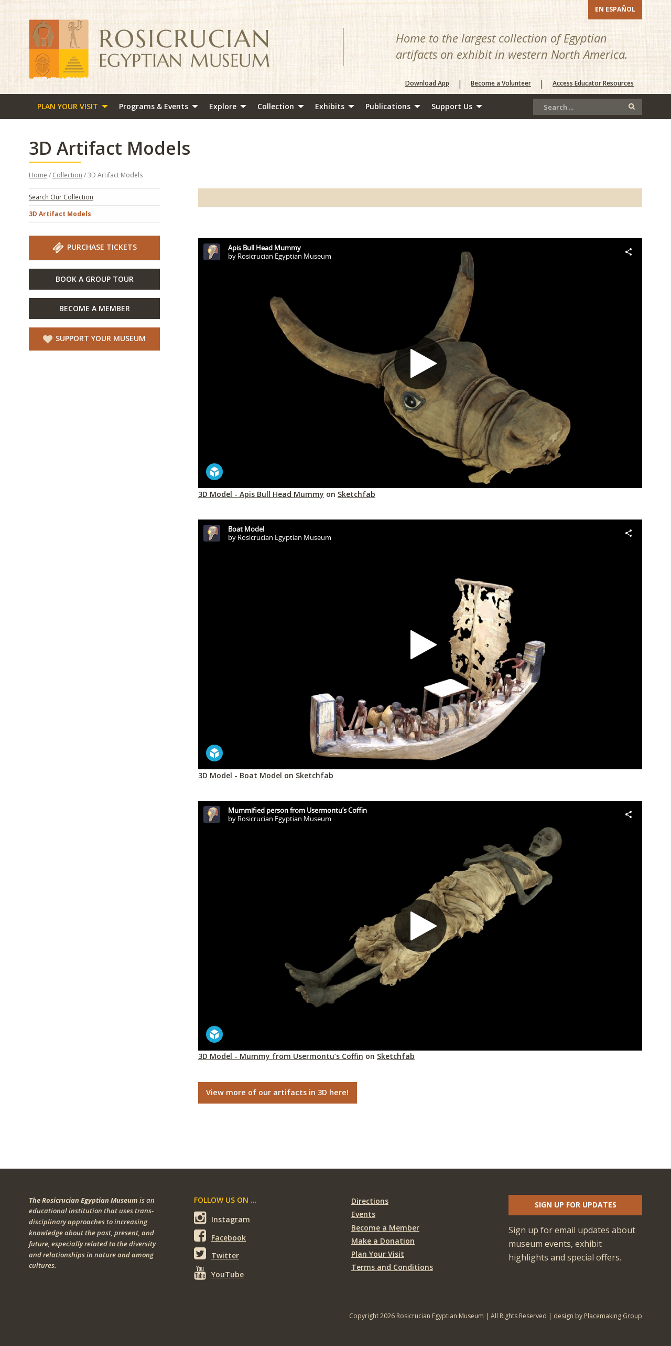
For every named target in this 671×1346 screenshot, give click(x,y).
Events (363, 1214)
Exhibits (329, 106)
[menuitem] (70, 106)
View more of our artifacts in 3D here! (277, 1092)
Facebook (220, 1236)
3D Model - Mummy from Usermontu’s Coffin (280, 1056)
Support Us (451, 106)
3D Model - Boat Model (240, 775)
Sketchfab (356, 494)
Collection (275, 106)
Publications (387, 106)
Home (38, 175)
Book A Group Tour (95, 279)
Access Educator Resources (593, 83)
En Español (615, 9)
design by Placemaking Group (598, 1315)
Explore (222, 106)
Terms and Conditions (392, 1267)
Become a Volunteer (501, 83)
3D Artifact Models (60, 213)
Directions (369, 1201)
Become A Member (94, 308)
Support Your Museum (94, 338)
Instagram (222, 1217)
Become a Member (385, 1228)
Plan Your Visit (67, 106)
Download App (427, 83)
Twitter (216, 1253)
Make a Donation (383, 1241)
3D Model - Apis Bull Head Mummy (261, 494)
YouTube (219, 1272)
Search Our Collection (61, 197)
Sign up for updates (575, 1205)
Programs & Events (153, 106)
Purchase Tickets (94, 247)
